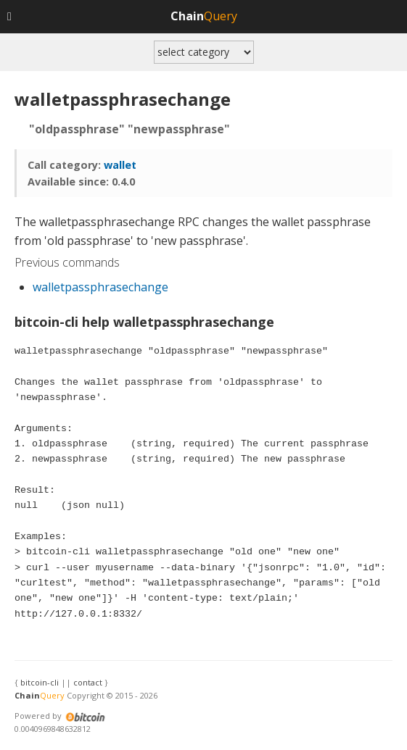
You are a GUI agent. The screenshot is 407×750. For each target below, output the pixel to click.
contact (87, 682)
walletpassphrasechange (100, 287)
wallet (120, 165)
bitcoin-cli (39, 682)
